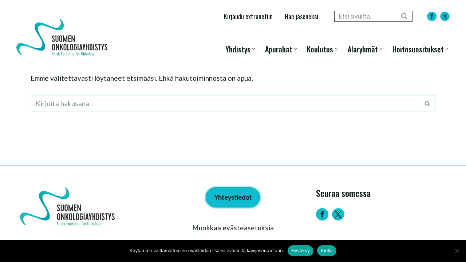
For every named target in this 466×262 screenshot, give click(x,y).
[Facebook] (432, 16)
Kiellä (327, 250)
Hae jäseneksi (301, 16)
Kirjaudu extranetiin (248, 16)
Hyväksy (300, 250)
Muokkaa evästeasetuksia (233, 227)
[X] (445, 16)
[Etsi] (365, 16)
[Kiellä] (457, 250)
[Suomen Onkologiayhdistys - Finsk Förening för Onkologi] (63, 37)
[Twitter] (338, 214)
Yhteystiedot (233, 197)
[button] (253, 49)
